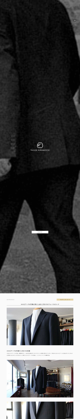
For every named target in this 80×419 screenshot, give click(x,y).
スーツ (68, 299)
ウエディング (63, 299)
